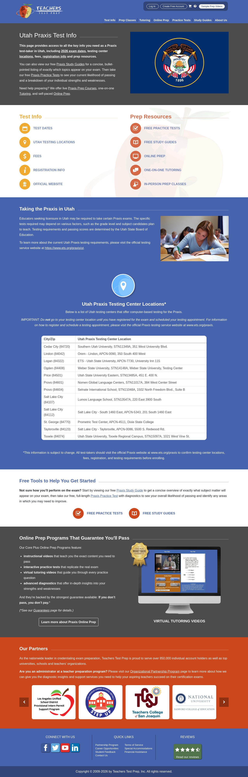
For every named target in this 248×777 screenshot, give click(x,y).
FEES (37, 156)
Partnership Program (106, 744)
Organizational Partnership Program (155, 671)
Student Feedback (105, 751)
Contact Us (101, 755)
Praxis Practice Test (104, 496)
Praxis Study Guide (129, 490)
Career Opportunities (106, 748)
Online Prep (61, 93)
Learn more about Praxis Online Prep (68, 622)
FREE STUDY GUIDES (160, 142)
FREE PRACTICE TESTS (162, 128)
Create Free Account (174, 6)
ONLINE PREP (154, 156)
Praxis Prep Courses (82, 88)
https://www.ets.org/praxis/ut (64, 248)
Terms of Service (134, 744)
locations (26, 56)
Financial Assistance (136, 751)
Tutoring (25, 93)
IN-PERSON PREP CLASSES (165, 184)
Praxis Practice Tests (45, 75)
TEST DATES (42, 128)
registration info (54, 56)
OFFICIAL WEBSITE (48, 184)
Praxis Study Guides (71, 64)
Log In (152, 6)
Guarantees (41, 610)
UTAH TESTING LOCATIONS (54, 142)
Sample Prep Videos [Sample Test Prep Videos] (211, 6)
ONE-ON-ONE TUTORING (162, 170)
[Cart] (190, 6)
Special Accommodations (138, 748)
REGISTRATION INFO (49, 170)
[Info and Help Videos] (195, 6)
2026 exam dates (73, 51)
